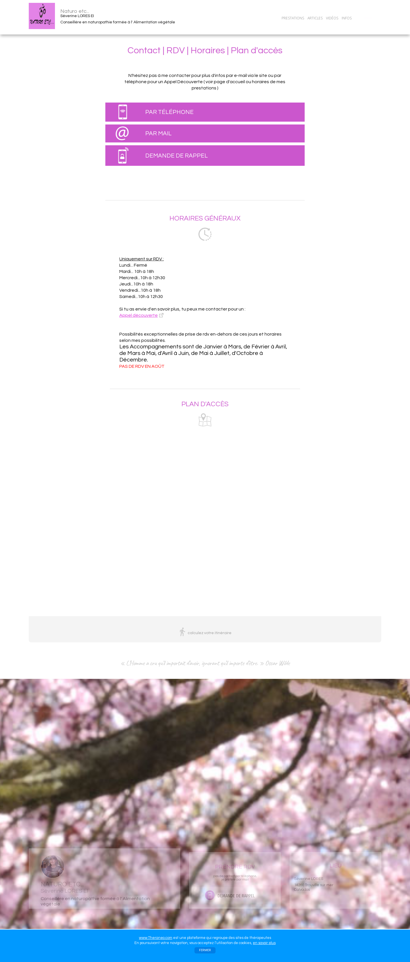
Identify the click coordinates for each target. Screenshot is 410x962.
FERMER (205, 950)
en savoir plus (264, 943)
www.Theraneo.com (155, 938)
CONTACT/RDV (368, 18)
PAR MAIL (158, 133)
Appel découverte (138, 315)
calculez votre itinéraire (209, 633)
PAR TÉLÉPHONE (169, 112)
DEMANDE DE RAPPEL (176, 156)
